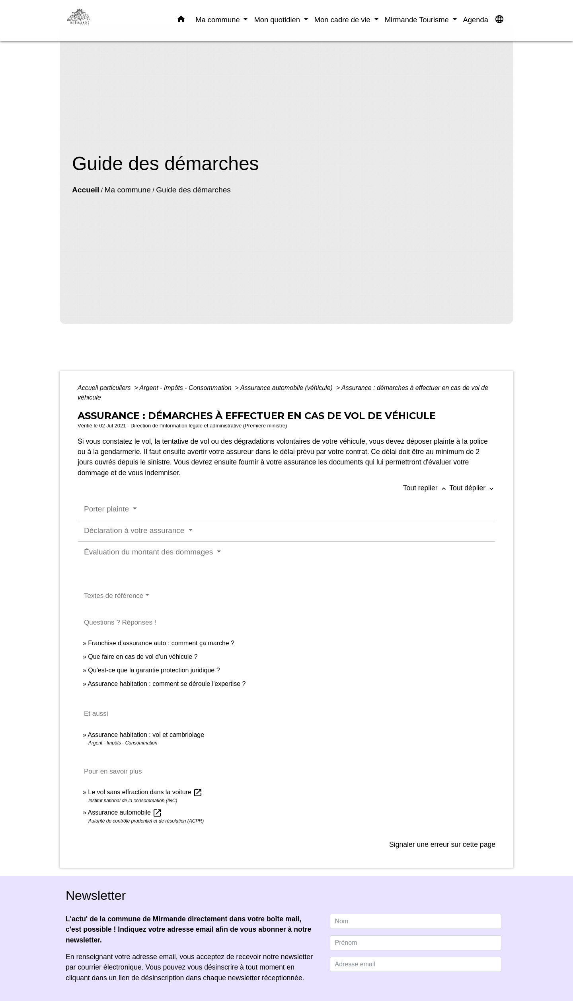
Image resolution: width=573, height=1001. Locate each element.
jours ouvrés (97, 462)
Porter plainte (107, 509)
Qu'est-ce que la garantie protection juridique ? (154, 670)
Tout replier (426, 488)
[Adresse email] (416, 964)
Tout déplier (472, 488)
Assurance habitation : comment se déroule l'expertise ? (167, 683)
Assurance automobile (125, 812)
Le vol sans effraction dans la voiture (145, 792)
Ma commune (128, 190)
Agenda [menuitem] (475, 20)
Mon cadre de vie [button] (343, 20)
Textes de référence (113, 595)
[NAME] (416, 921)
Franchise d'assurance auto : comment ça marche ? (161, 643)
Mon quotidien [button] (278, 20)
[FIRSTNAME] (416, 942)
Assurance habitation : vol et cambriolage (146, 734)
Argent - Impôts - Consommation (186, 387)
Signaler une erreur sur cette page (442, 844)
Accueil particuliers (105, 387)
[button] (181, 20)
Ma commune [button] (218, 20)
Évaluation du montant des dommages (149, 552)
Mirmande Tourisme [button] (418, 20)
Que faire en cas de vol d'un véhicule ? (142, 656)
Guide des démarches (193, 190)
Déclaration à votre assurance (135, 530)
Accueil (85, 190)
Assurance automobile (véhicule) (287, 387)
